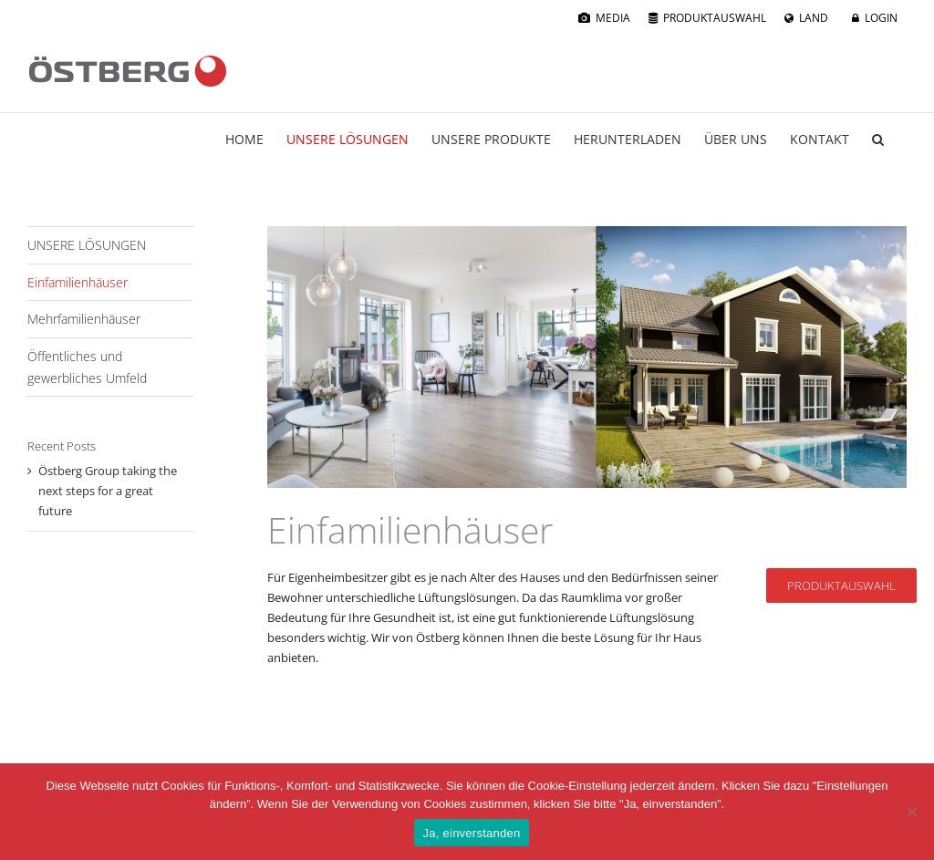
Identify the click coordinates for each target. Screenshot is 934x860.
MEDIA (613, 18)
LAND (813, 18)
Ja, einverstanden (472, 833)
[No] (911, 812)
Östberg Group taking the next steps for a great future (107, 490)
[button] (878, 139)
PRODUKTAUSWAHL (714, 18)
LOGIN (881, 18)
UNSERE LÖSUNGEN (86, 245)
